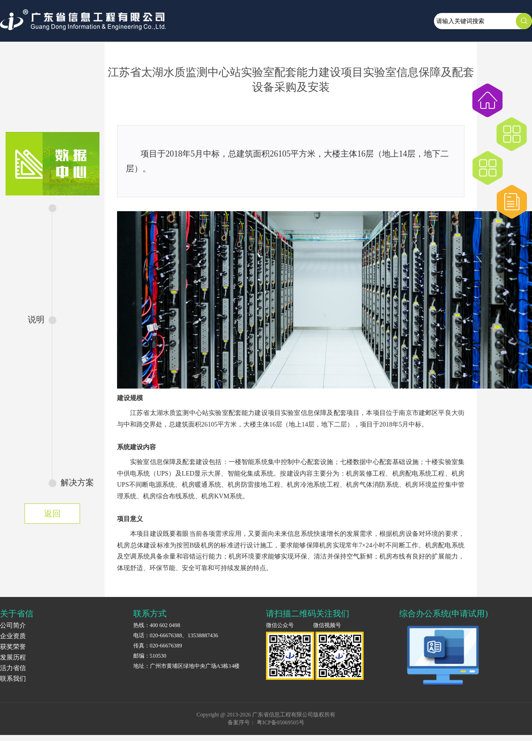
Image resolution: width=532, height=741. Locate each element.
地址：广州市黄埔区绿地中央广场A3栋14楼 (186, 666)
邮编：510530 (150, 656)
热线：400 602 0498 (156, 625)
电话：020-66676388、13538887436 (175, 635)
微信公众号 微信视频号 (303, 625)
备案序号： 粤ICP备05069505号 (266, 722)
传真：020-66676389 (157, 645)
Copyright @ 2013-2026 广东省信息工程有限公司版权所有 (266, 714)
